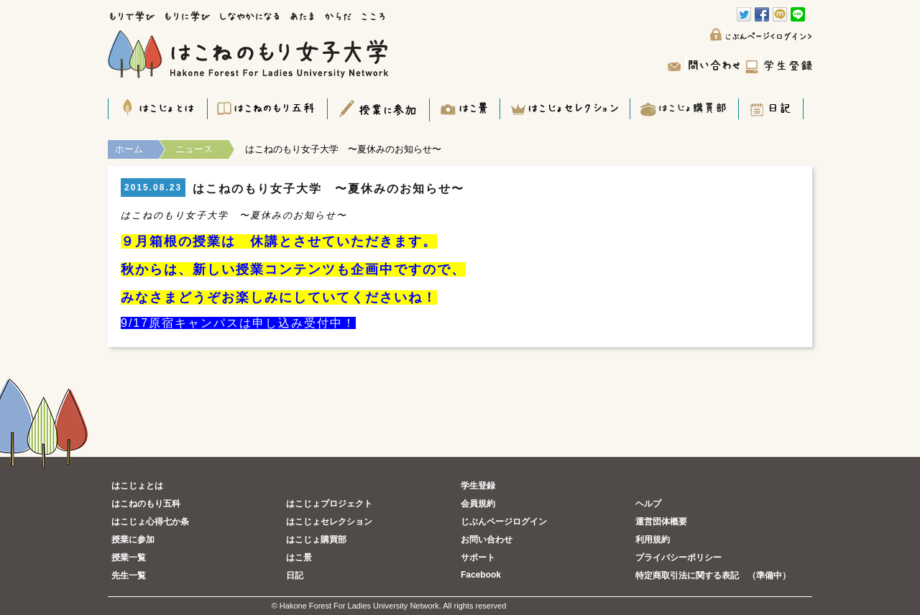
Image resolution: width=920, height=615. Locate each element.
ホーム (129, 149)
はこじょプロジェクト (329, 504)
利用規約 (652, 540)
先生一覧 (128, 575)
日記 (294, 575)
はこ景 (299, 557)
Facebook (481, 575)
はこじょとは (137, 486)
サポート (478, 557)
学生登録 (478, 486)
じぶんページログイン (504, 522)
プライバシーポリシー (678, 557)
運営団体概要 (661, 522)
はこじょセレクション (329, 522)
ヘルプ (648, 504)
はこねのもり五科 (145, 504)
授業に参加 (133, 540)
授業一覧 (128, 557)
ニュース (194, 149)
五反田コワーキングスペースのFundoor (578, 605)
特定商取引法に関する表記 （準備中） (713, 575)
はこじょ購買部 (316, 540)
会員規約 (478, 504)
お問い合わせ (486, 540)
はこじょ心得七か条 (150, 522)
